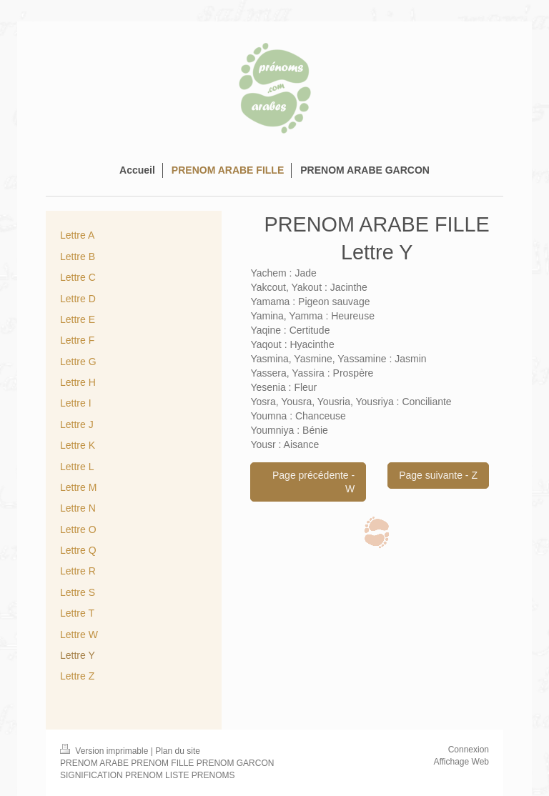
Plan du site (177, 751)
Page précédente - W (313, 481)
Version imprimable (105, 751)
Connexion (468, 750)
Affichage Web (461, 762)
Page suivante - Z (438, 475)
